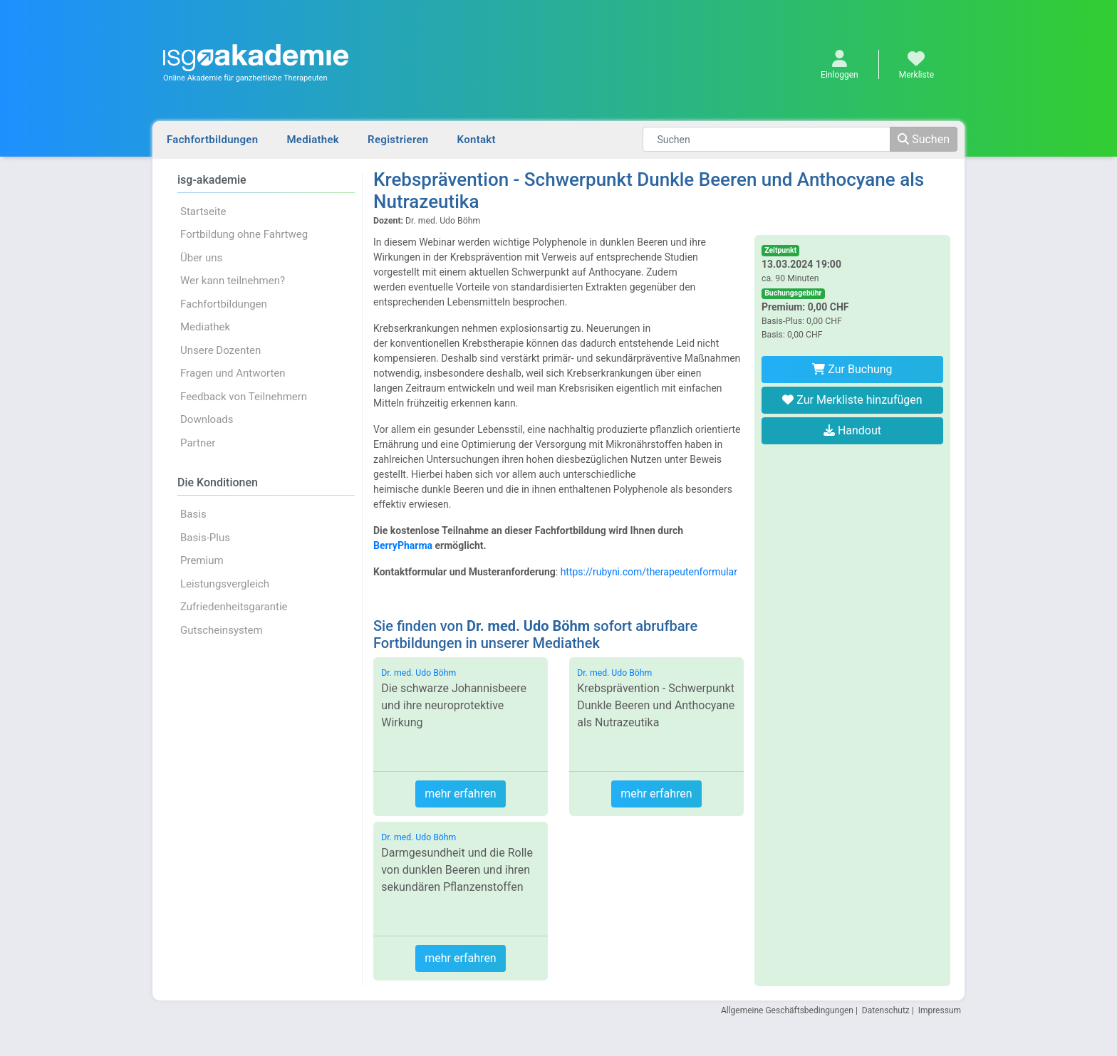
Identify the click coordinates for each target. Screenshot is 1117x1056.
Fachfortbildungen (212, 139)
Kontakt (476, 139)
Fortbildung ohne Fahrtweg (244, 234)
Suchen (924, 139)
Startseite (203, 211)
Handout (852, 430)
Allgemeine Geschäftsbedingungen (787, 1010)
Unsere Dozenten (220, 350)
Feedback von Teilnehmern (243, 396)
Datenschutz (886, 1010)
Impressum (939, 1010)
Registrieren (398, 139)
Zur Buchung (852, 369)
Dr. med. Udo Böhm (418, 673)
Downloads (207, 419)
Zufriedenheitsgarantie (234, 606)
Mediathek (312, 139)
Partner (197, 442)
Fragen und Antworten (233, 373)
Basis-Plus (205, 537)
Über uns (201, 257)
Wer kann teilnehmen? (232, 280)
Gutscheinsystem (221, 630)
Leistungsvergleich (224, 583)
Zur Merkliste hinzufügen (852, 400)
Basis (193, 514)
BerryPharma (402, 545)
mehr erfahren (460, 793)
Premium (202, 560)
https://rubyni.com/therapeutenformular (649, 571)
